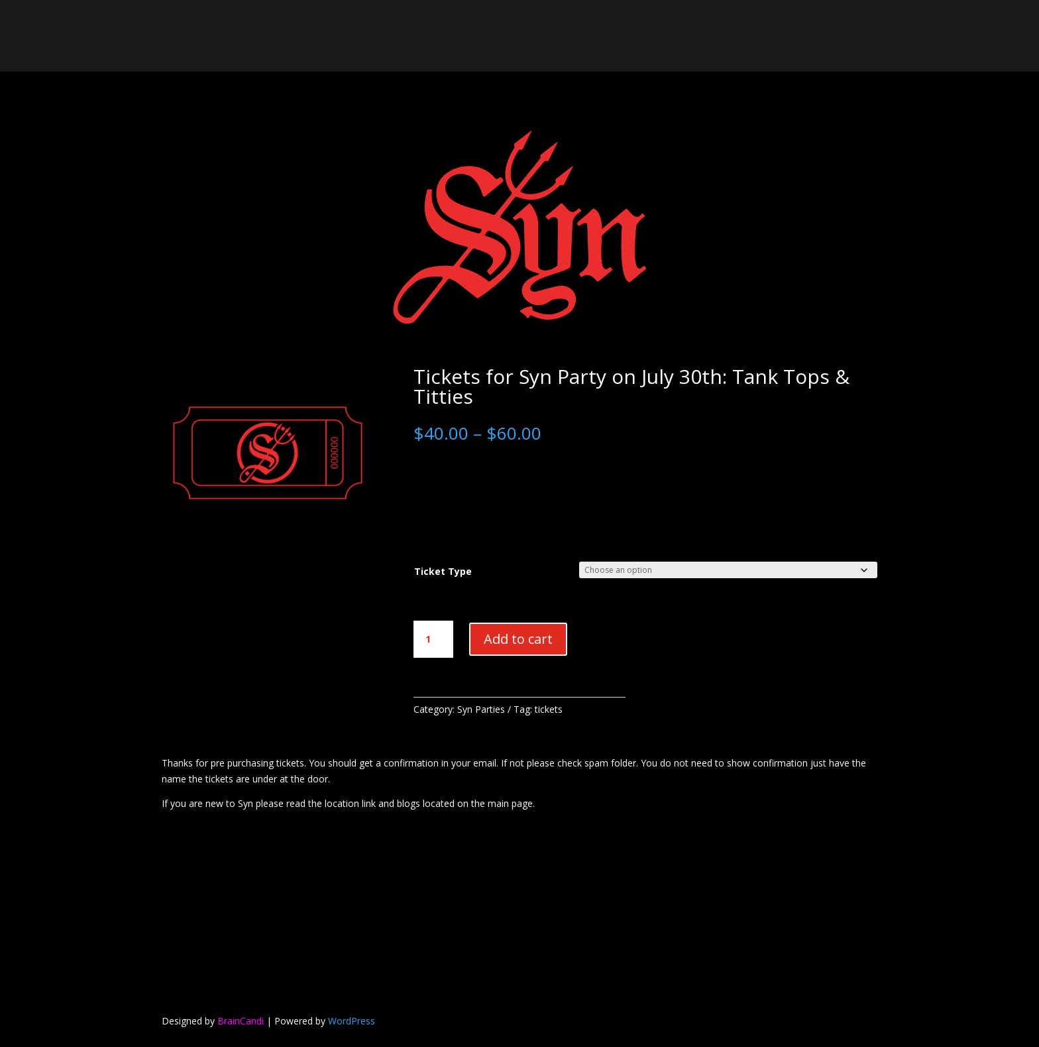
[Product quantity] (433, 639)
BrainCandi (240, 1021)
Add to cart (518, 639)
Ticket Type (443, 571)
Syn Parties (481, 709)
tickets (549, 709)
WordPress (351, 1021)
